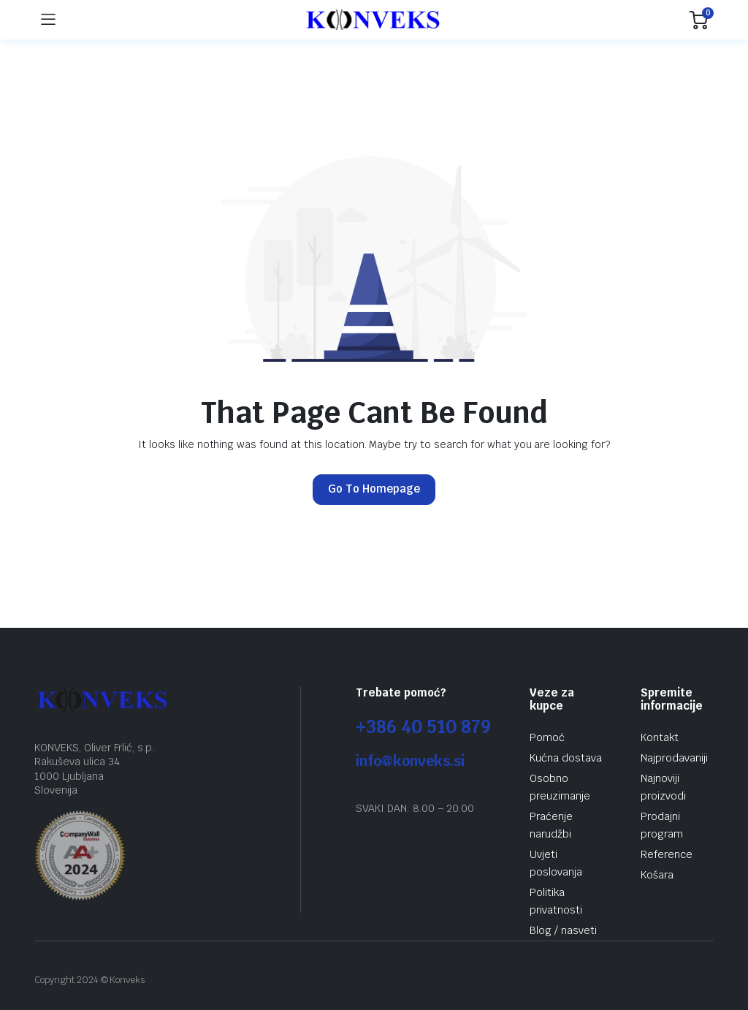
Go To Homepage (374, 488)
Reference (666, 854)
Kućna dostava (566, 757)
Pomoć (547, 737)
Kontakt (660, 737)
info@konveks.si (410, 761)
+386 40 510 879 (423, 726)
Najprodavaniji (674, 757)
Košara (657, 874)
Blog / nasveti (563, 930)
